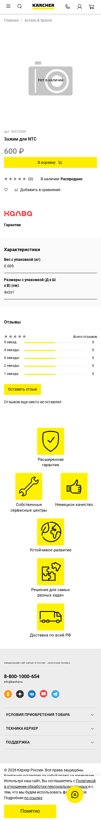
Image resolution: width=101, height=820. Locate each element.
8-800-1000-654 (21, 676)
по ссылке (33, 798)
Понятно (30, 811)
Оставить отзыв (22, 389)
